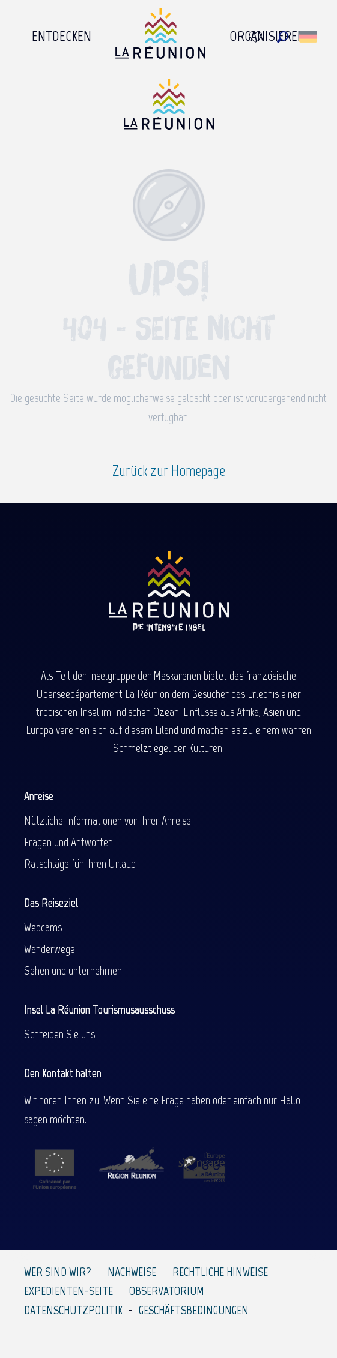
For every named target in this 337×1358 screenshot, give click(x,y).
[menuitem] (61, 36)
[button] (282, 36)
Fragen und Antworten (68, 842)
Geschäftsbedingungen (194, 1310)
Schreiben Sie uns (59, 1034)
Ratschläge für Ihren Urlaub (80, 864)
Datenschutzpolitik (73, 1310)
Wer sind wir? (57, 1272)
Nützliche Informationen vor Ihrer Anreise (107, 820)
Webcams (43, 927)
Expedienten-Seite (68, 1291)
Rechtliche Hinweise (220, 1272)
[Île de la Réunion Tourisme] (169, 109)
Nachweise (132, 1272)
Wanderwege (49, 949)
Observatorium (166, 1291)
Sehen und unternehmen (73, 970)
